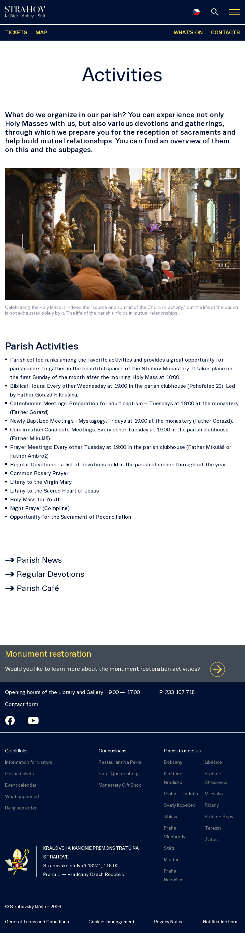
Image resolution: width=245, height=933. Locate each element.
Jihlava (171, 817)
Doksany (173, 762)
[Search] (214, 12)
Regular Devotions (50, 574)
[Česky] (196, 12)
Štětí (169, 848)
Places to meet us (182, 751)
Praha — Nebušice (173, 875)
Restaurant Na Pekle (120, 762)
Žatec (211, 840)
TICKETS (16, 33)
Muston (172, 860)
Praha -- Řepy (219, 817)
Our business (112, 751)
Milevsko (214, 794)
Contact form (21, 704)
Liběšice (213, 762)
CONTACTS (225, 33)
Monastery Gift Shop (120, 785)
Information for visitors (28, 762)
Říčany (212, 805)
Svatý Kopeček (179, 805)
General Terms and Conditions (37, 922)
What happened (22, 797)
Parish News (39, 560)
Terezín (213, 828)
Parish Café (38, 589)
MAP (41, 33)
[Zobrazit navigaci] (234, 12)
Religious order (21, 808)
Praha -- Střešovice (216, 778)
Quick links (16, 751)
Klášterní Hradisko (173, 778)
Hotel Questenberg (119, 774)
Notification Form (221, 922)
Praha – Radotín (181, 794)
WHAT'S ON (188, 33)
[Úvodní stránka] (25, 12)
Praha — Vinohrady (174, 832)
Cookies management (111, 922)
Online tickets (19, 774)
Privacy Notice (169, 922)
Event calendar (21, 785)
